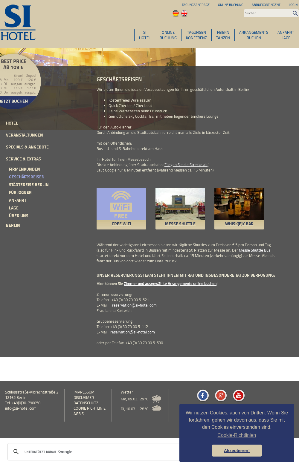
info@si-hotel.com (20, 408)
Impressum (84, 392)
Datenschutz (86, 402)
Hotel (12, 123)
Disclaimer (84, 397)
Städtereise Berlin (29, 184)
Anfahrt (17, 200)
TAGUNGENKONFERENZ (196, 35)
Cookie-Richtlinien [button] (237, 435)
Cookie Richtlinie (90, 408)
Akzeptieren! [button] (237, 450)
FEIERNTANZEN (223, 35)
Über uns (18, 215)
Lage (14, 208)
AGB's (79, 413)
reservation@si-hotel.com (134, 305)
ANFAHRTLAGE (285, 35)
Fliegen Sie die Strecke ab (186, 164)
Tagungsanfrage (196, 4)
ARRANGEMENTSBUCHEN (253, 35)
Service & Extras (23, 159)
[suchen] (104, 451)
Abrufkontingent (266, 4)
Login (293, 4)
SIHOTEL (144, 35)
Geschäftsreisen (27, 177)
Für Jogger (20, 192)
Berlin (13, 225)
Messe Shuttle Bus (254, 250)
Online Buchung (230, 4)
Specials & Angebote (27, 147)
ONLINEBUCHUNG (168, 35)
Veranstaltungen (24, 135)
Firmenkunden (24, 169)
